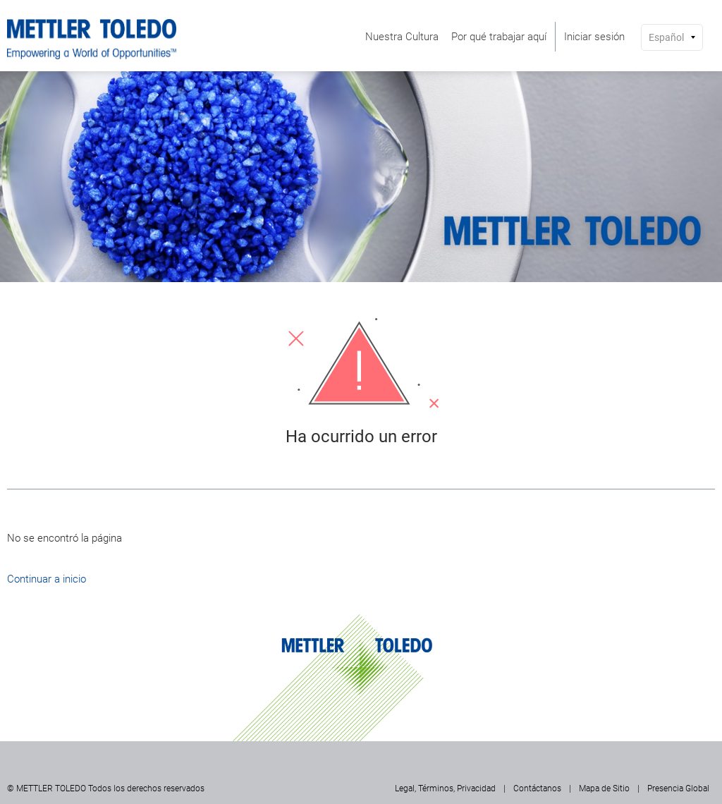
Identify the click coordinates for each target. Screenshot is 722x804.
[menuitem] (402, 36)
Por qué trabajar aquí (498, 36)
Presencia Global (678, 788)
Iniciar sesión (594, 36)
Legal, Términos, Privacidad (445, 788)
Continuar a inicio (46, 579)
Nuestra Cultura (402, 36)
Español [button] (666, 37)
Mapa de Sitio (604, 788)
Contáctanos (537, 788)
